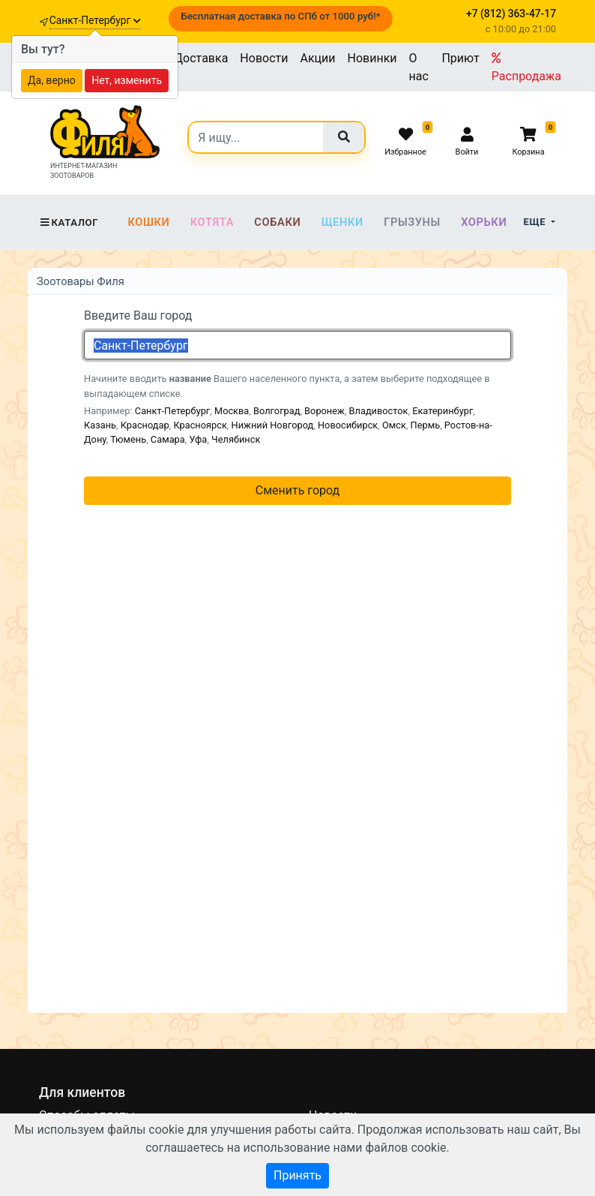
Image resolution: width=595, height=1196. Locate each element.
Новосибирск (348, 425)
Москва (231, 410)
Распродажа (526, 67)
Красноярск (199, 425)
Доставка (201, 58)
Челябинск (235, 439)
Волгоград (276, 410)
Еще (536, 221)
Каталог (68, 222)
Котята (212, 222)
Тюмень (128, 439)
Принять (297, 1175)
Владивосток (378, 410)
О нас (419, 67)
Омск (394, 425)
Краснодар (145, 425)
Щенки (342, 222)
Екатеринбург (442, 410)
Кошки (148, 222)
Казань (100, 425)
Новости (264, 58)
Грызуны (412, 222)
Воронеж (324, 410)
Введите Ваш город (138, 315)
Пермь (426, 425)
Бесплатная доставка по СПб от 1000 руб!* (280, 16)
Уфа (198, 439)
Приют (460, 58)
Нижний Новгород (273, 425)
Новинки (372, 58)
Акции (317, 58)
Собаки (277, 222)
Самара (168, 439)
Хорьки (484, 222)
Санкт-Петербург (95, 20)
